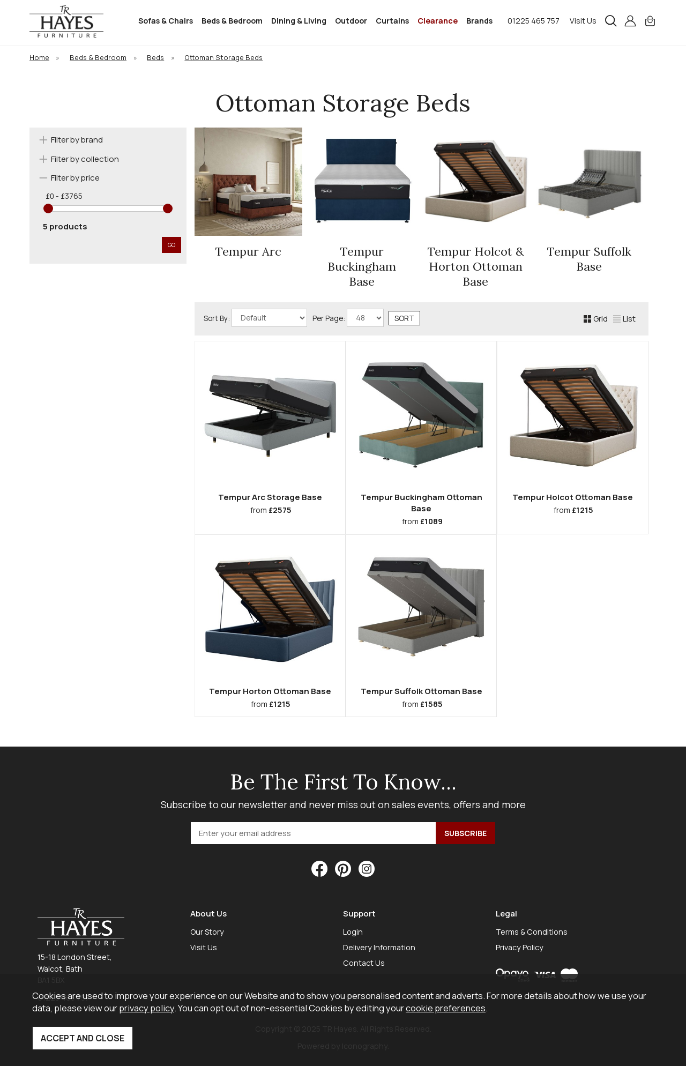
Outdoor (351, 21)
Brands (479, 21)
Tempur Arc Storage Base (270, 497)
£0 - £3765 (64, 196)
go (171, 245)
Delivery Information (379, 947)
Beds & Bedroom (232, 21)
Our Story (207, 932)
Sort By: (255, 318)
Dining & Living (298, 21)
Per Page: (348, 318)
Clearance (437, 21)
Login (353, 932)
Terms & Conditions (532, 932)
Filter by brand (77, 139)
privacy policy (146, 1008)
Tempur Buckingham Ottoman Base (421, 502)
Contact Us (364, 963)
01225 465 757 (534, 21)
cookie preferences (446, 1008)
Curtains (392, 21)
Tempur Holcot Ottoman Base (572, 497)
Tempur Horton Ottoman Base (270, 691)
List (624, 318)
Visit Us (583, 21)
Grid (596, 318)
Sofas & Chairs (165, 21)
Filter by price (75, 177)
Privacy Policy (519, 947)
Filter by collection (85, 159)
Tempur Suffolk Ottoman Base (421, 691)
